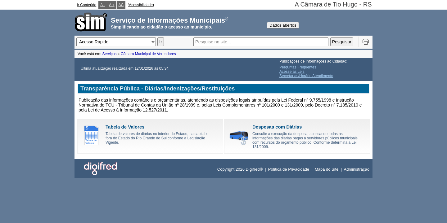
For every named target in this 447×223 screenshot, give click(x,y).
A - (102, 5)
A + (112, 5)
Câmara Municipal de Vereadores (148, 54)
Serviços (109, 54)
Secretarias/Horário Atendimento (306, 76)
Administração (356, 169)
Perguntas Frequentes (297, 67)
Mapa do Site (327, 169)
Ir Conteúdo (87, 5)
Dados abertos (282, 25)
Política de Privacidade (288, 169)
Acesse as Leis (292, 71)
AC (121, 5)
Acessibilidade (141, 5)
